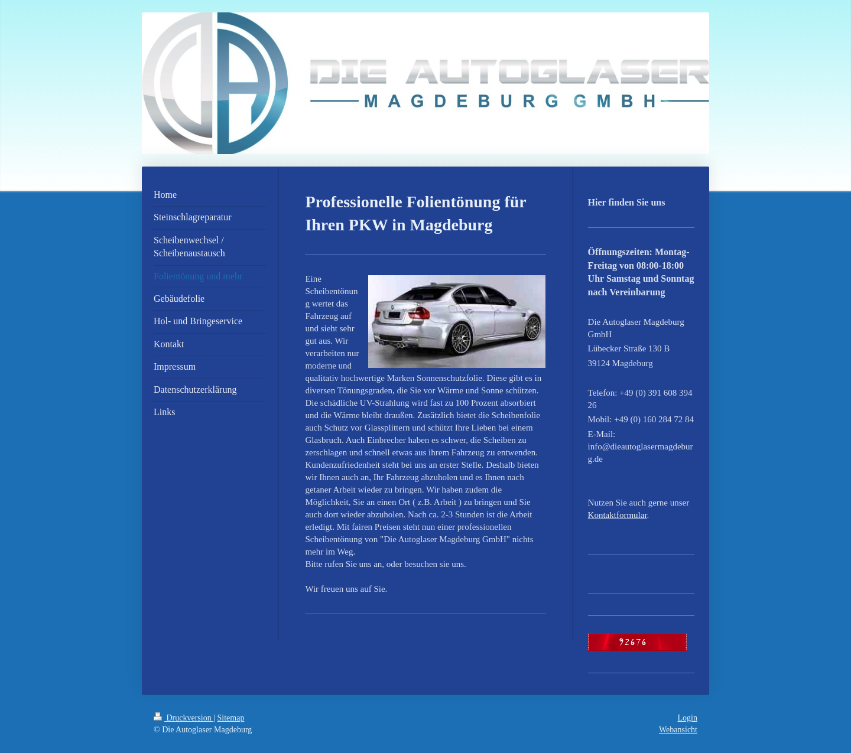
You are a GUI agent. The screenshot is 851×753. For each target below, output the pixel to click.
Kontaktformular (617, 515)
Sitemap (231, 717)
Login (687, 717)
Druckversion (183, 717)
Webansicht (678, 729)
